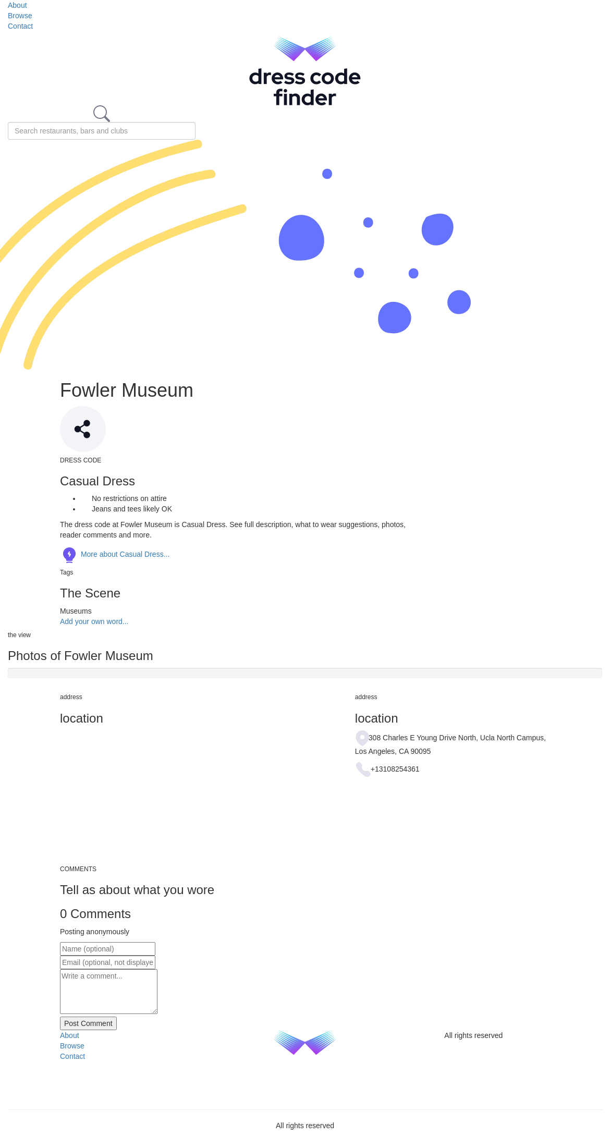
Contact (20, 26)
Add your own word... (94, 621)
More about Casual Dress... (114, 554)
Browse (20, 15)
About (17, 5)
